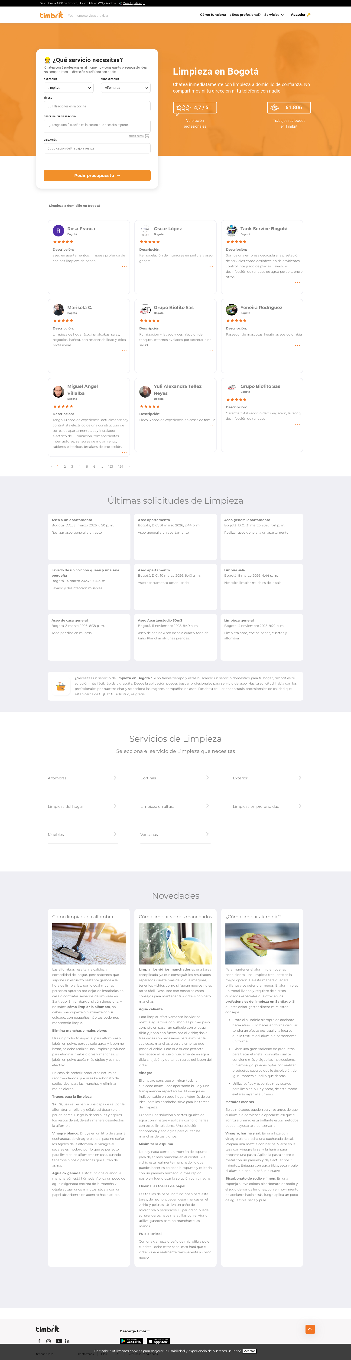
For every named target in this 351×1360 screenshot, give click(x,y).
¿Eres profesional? (245, 15)
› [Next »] (129, 466)
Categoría (51, 79)
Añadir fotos (139, 136)
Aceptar (249, 1351)
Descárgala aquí (134, 3)
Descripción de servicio (60, 116)
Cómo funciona (213, 15)
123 (110, 466)
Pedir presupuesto (97, 175)
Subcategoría (110, 79)
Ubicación (50, 140)
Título (48, 97)
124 (120, 466)
